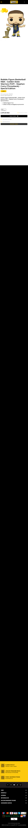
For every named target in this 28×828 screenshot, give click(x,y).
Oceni (3, 91)
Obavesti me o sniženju (23, 112)
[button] (6, 119)
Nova (3, 110)
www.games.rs (8, 825)
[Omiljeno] (23, 2)
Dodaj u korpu (13, 116)
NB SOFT (16, 825)
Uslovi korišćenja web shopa (14, 823)
